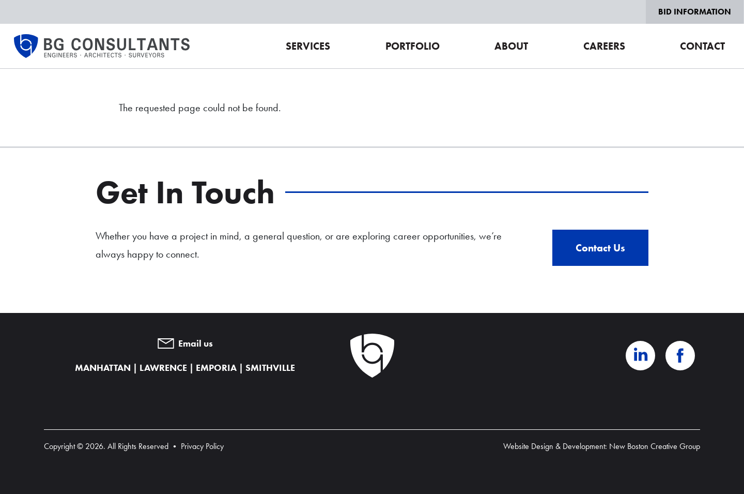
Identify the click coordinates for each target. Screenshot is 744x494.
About (511, 46)
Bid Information (694, 12)
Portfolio (412, 46)
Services (308, 46)
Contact (702, 46)
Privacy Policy (202, 446)
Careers (604, 46)
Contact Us (600, 248)
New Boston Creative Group (654, 446)
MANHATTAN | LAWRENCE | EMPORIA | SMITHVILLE (185, 367)
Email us (185, 343)
